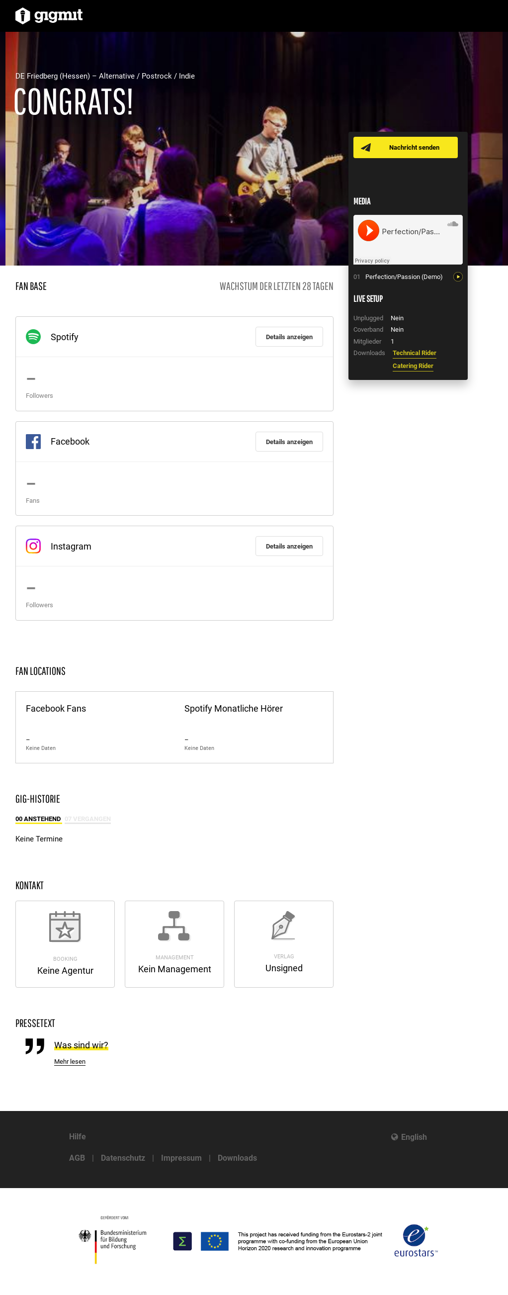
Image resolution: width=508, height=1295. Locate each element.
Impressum (181, 1158)
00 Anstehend (38, 819)
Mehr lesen (69, 1061)
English (414, 1137)
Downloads (237, 1158)
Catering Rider (413, 366)
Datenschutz (123, 1158)
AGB (77, 1158)
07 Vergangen (88, 819)
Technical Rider (414, 353)
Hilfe (77, 1136)
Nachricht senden (414, 147)
